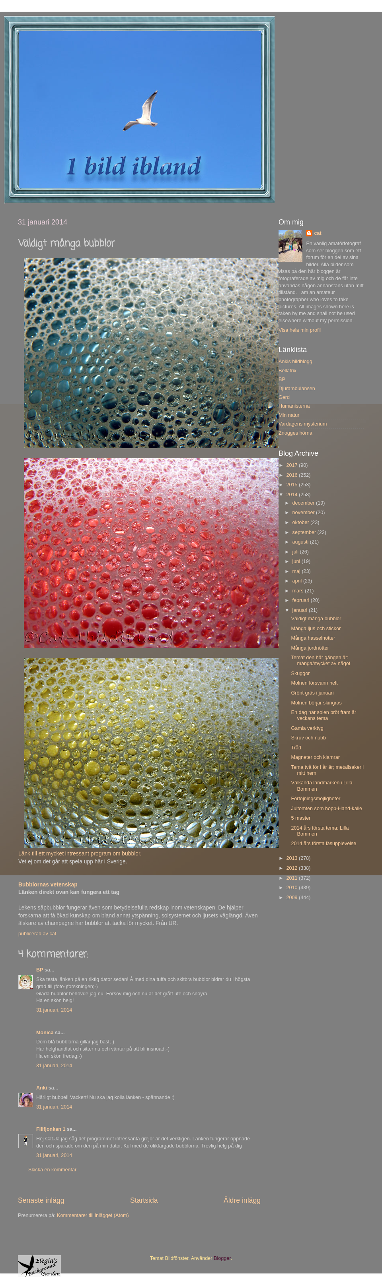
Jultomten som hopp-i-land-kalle (326, 808)
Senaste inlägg (41, 1200)
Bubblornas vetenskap (48, 884)
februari (301, 600)
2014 (292, 494)
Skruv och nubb (308, 738)
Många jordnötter (310, 648)
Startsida (144, 1200)
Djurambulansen (297, 388)
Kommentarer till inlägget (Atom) (93, 1215)
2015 (292, 485)
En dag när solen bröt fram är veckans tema (323, 715)
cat (317, 233)
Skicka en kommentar (52, 1170)
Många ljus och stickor (316, 628)
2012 (292, 868)
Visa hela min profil (300, 330)
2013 (292, 858)
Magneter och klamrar (315, 757)
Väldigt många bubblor (316, 618)
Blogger (222, 1258)
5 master (300, 818)
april (297, 581)
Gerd (284, 397)
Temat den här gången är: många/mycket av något (320, 660)
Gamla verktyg (307, 728)
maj (297, 571)
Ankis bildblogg (295, 361)
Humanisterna (294, 406)
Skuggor (300, 673)
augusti (301, 542)
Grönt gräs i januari (312, 693)
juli (296, 552)
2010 (292, 887)
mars (298, 591)
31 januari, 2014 (54, 1010)
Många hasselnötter (313, 638)
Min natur (289, 415)
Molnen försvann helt (314, 683)
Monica (44, 1032)
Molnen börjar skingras (316, 703)
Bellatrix (287, 370)
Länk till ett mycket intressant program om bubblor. (80, 853)
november (304, 512)
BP (39, 970)
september (305, 532)
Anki (41, 1088)
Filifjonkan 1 (50, 1129)
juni (297, 561)
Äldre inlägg (242, 1200)
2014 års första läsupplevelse (323, 843)
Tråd (296, 748)
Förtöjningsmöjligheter (315, 798)
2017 (292, 465)
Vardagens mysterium (303, 424)
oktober (301, 522)
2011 (292, 878)
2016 (292, 475)
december (304, 503)
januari (300, 610)
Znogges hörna (295, 433)
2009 (292, 897)
